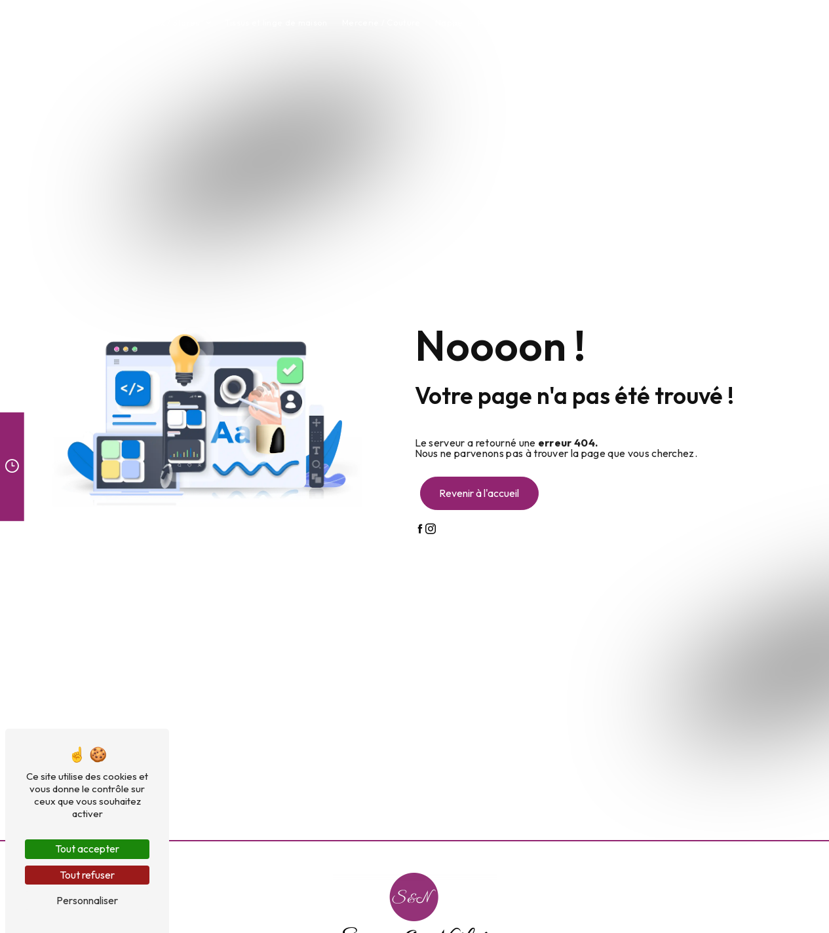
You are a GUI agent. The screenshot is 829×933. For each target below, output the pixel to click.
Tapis (576, 22)
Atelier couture (632, 22)
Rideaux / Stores (165, 22)
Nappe (449, 22)
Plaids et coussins (514, 22)
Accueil (100, 22)
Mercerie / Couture (381, 22)
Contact (694, 22)
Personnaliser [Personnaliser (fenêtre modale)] (87, 900)
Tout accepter (87, 848)
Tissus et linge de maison (276, 22)
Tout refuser (87, 874)
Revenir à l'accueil (479, 493)
